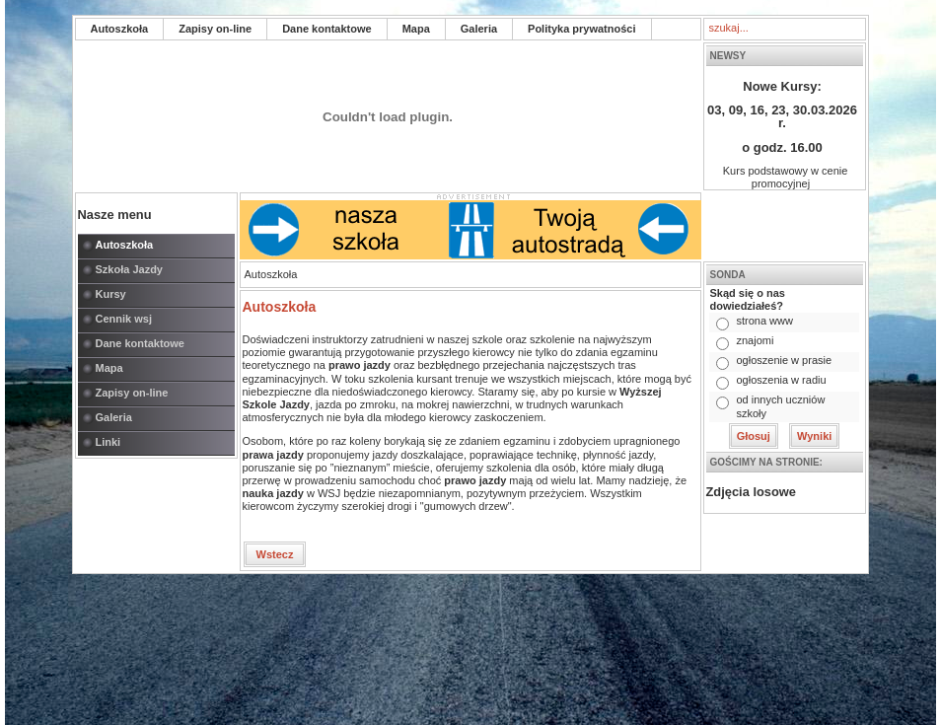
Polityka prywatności (581, 29)
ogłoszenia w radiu (781, 380)
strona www (764, 320)
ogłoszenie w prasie (784, 360)
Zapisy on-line (215, 29)
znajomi (754, 340)
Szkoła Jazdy (129, 269)
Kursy (111, 294)
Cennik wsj (124, 319)
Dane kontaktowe (326, 29)
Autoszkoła (120, 29)
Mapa (416, 29)
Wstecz (275, 554)
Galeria (479, 29)
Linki (108, 442)
